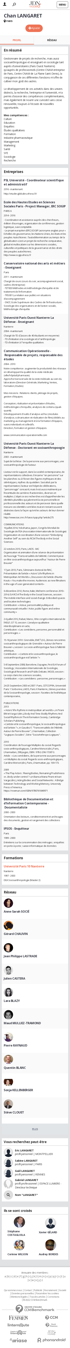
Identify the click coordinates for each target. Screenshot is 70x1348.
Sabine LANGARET (26, 1160)
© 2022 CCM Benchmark (35, 1300)
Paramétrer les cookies (47, 1293)
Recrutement (50, 1290)
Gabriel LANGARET (26, 1180)
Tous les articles (37, 1297)
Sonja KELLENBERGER (18, 1090)
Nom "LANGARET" (26, 1195)
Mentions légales (19, 1297)
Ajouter (36, 28)
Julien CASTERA (14, 978)
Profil (17, 40)
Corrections (53, 1297)
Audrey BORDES (48, 1254)
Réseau (52, 40)
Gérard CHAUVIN (16, 934)
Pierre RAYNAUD (15, 1045)
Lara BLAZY (12, 1001)
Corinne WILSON (17, 1254)
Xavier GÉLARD (48, 1232)
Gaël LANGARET (25, 1171)
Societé (62, 1290)
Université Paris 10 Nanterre (24, 866)
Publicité (38, 1290)
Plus (35, 1129)
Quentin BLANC (15, 1068)
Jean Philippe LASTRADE (20, 956)
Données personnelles (23, 1293)
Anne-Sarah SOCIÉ (16, 911)
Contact (28, 1290)
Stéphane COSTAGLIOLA (16, 1233)
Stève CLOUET (14, 1112)
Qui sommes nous (13, 1290)
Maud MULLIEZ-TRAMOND (22, 1023)
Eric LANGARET (24, 1150)
